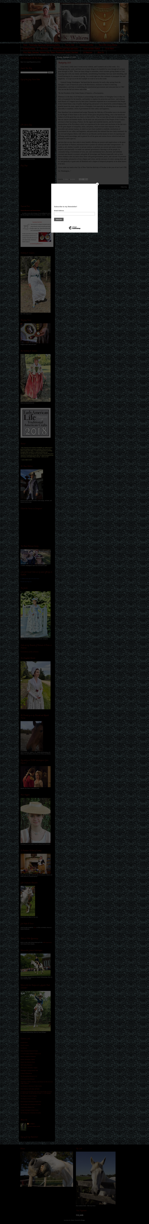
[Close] (97, 184)
